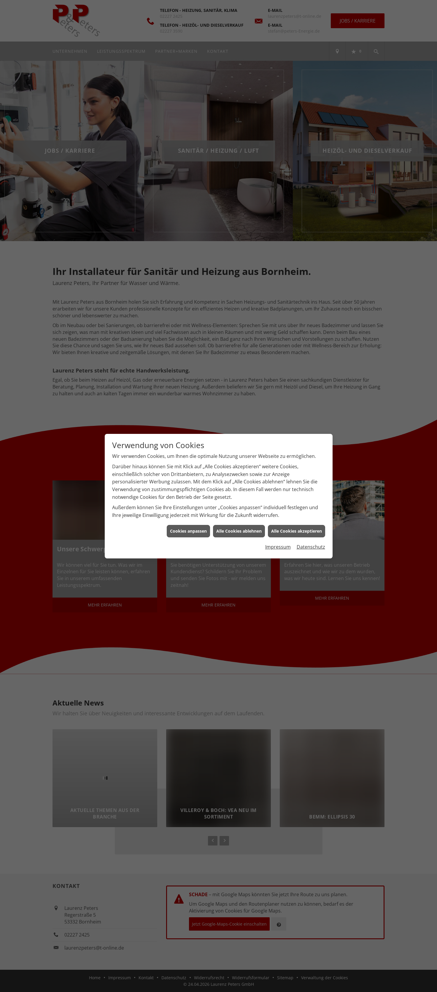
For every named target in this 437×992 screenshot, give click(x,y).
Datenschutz (311, 547)
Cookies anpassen (188, 531)
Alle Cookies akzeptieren (296, 531)
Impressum (278, 547)
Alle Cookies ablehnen (239, 531)
